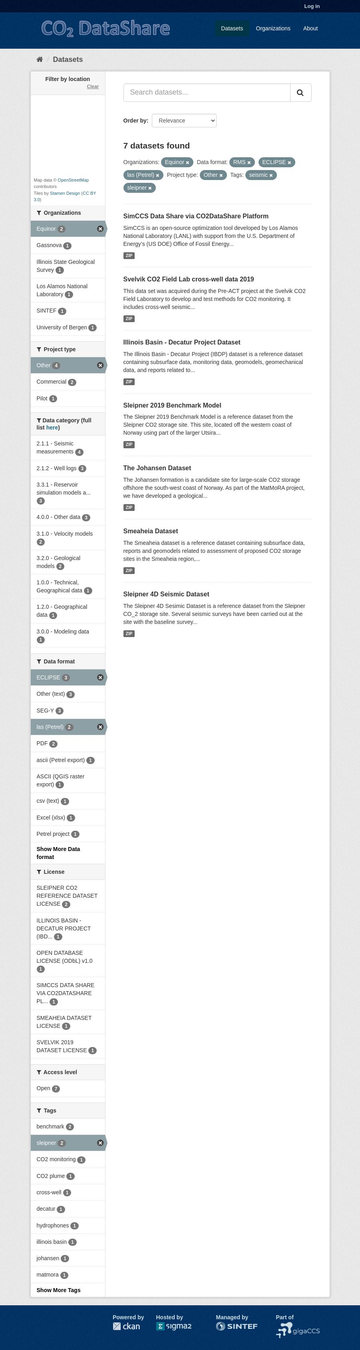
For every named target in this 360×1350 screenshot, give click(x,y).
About (310, 28)
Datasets (232, 28)
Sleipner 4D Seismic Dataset (166, 594)
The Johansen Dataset (157, 468)
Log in (312, 6)
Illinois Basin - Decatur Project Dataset (182, 342)
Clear (93, 86)
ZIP (129, 255)
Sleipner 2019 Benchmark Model (172, 405)
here (52, 427)
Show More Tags (59, 1290)
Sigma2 (180, 1326)
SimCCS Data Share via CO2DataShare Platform (196, 216)
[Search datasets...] (206, 92)
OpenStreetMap (73, 180)
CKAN (126, 1326)
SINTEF (226, 1326)
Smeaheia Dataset (150, 531)
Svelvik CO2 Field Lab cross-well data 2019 (188, 279)
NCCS (284, 1326)
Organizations (273, 28)
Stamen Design (65, 193)
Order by (135, 120)
